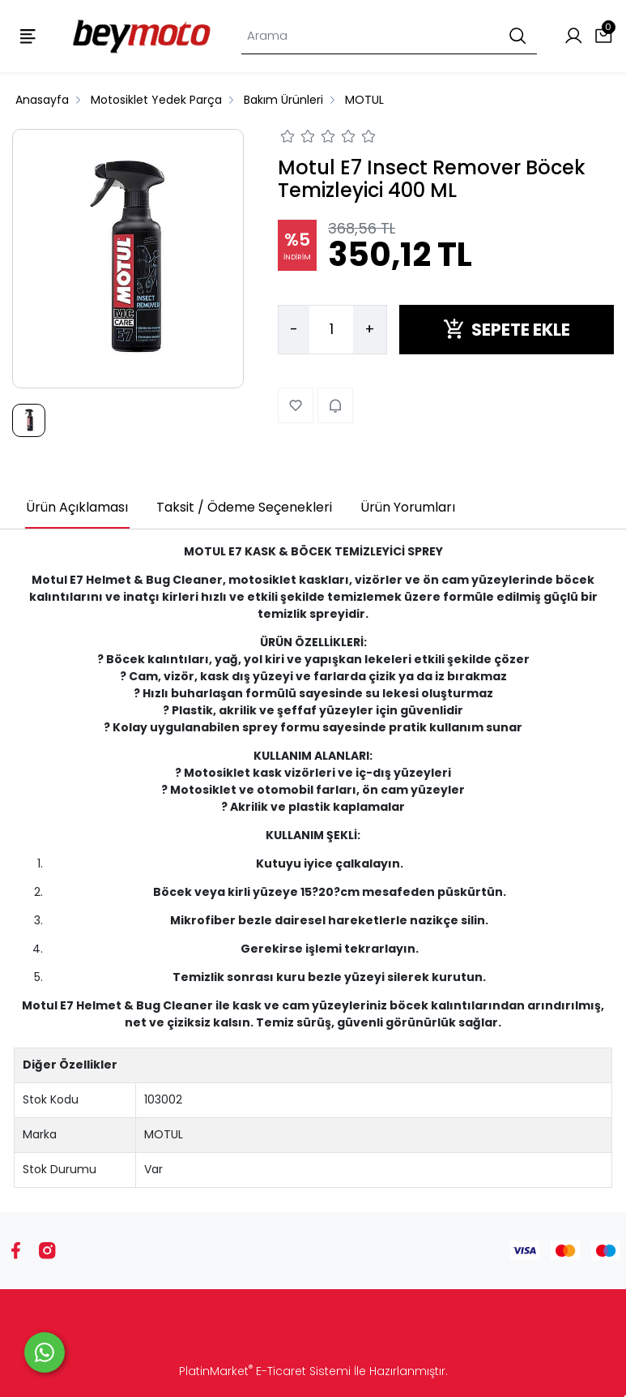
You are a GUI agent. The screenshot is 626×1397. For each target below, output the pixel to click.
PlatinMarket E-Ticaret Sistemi (265, 1371)
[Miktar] (331, 330)
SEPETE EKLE (506, 329)
